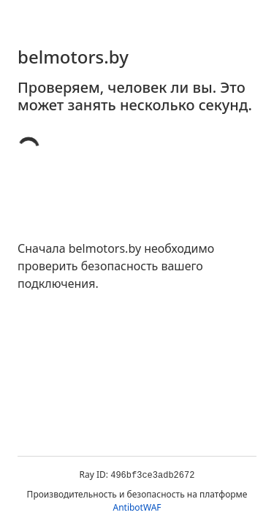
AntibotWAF (137, 507)
